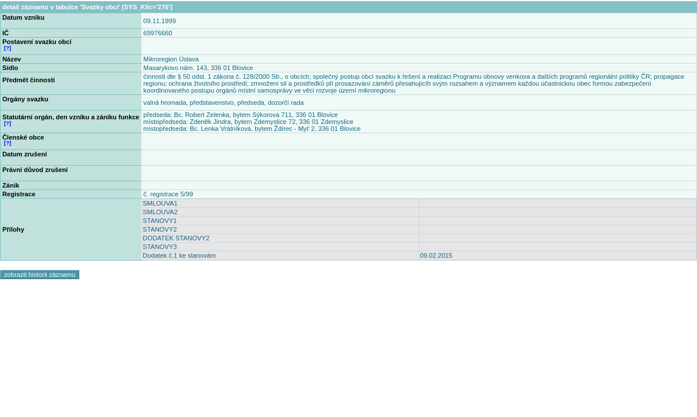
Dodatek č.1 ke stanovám (179, 255)
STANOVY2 (160, 229)
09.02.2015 (436, 255)
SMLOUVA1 (160, 203)
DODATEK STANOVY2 (176, 238)
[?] (7, 48)
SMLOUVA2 (160, 212)
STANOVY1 (160, 220)
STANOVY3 (160, 246)
